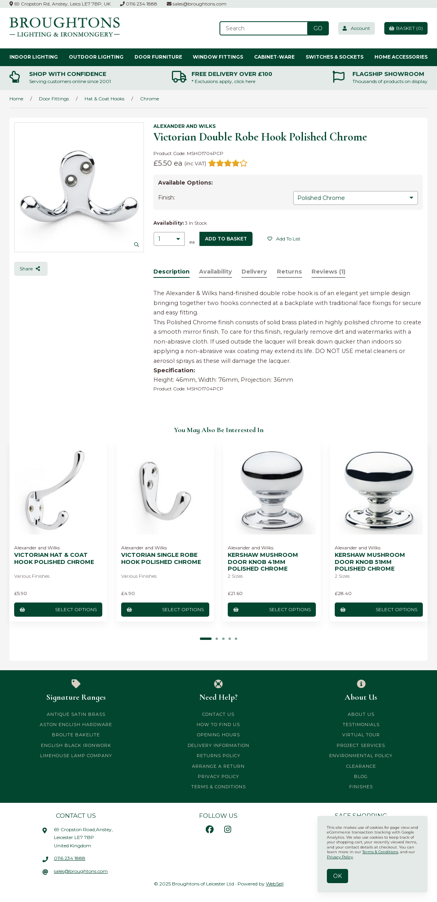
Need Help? (218, 691)
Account (354, 28)
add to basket (226, 239)
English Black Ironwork (76, 745)
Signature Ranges (75, 691)
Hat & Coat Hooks (104, 99)
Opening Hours (218, 734)
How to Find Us (218, 724)
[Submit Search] (314, 28)
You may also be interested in (218, 430)
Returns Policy (218, 755)
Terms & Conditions (218, 786)
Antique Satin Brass (76, 714)
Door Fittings (54, 99)
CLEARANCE (361, 766)
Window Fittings (218, 57)
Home (16, 99)
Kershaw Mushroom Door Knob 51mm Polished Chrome (370, 562)
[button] (206, 639)
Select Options (58, 609)
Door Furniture (158, 57)
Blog (361, 776)
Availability (215, 271)
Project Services (361, 745)
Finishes (361, 786)
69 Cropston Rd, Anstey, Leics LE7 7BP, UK (60, 4)
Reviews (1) (329, 271)
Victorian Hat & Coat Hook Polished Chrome (54, 558)
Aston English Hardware (76, 724)
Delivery (255, 271)
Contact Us (218, 714)
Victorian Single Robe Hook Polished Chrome (161, 558)
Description (171, 271)
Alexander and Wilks (184, 126)
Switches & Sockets (334, 57)
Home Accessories (401, 57)
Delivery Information (218, 745)
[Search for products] (261, 28)
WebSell (275, 884)
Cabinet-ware (274, 57)
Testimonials (361, 724)
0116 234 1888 (138, 4)
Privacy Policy (218, 776)
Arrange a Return (218, 766)
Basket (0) (405, 28)
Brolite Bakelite (76, 734)
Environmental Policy (361, 755)
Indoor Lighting (33, 57)
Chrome (149, 99)
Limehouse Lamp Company (76, 755)
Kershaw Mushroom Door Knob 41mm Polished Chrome (263, 562)
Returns (289, 271)
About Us (361, 691)
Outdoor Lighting (96, 57)
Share (31, 269)
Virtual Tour (361, 734)
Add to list (284, 239)
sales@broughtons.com (197, 4)
